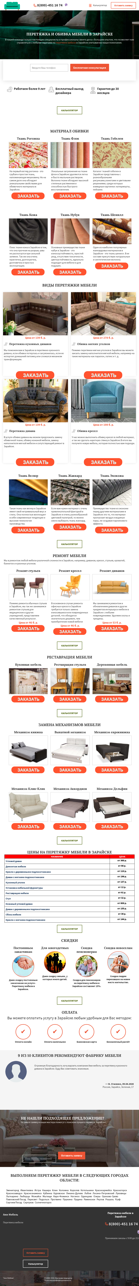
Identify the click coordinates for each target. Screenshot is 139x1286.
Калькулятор (98, 5)
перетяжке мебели (66, 42)
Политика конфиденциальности (57, 1280)
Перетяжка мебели (13, 1222)
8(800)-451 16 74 (49, 5)
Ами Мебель (10, 1214)
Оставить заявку (123, 5)
